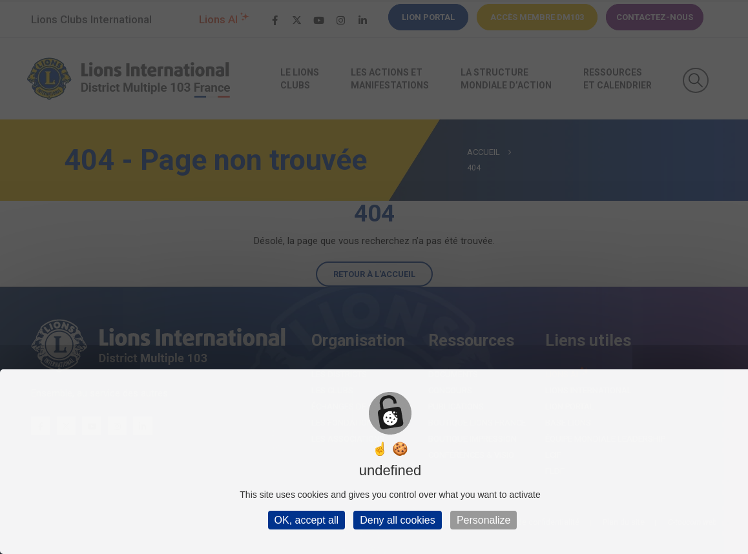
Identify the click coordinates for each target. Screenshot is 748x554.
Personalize (484, 520)
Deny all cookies (397, 520)
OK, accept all (307, 520)
